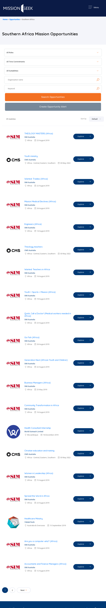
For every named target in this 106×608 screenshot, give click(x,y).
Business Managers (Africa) (37, 382)
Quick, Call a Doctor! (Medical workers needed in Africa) (47, 314)
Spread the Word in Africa (36, 496)
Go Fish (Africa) (31, 337)
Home (5, 19)
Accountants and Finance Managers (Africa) (45, 564)
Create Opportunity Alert (53, 106)
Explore (84, 136)
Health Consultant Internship (37, 428)
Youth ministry (31, 156)
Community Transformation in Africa (41, 405)
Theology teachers (33, 246)
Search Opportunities (53, 97)
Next (24, 590)
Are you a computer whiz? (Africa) (40, 541)
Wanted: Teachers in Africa (37, 269)
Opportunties (14, 19)
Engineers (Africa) (33, 224)
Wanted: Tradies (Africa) (36, 178)
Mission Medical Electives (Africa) (40, 201)
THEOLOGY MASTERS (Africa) (38, 133)
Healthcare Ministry (33, 518)
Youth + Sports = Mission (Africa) (40, 292)
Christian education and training (39, 450)
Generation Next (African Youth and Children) (46, 360)
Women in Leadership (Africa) (38, 473)
